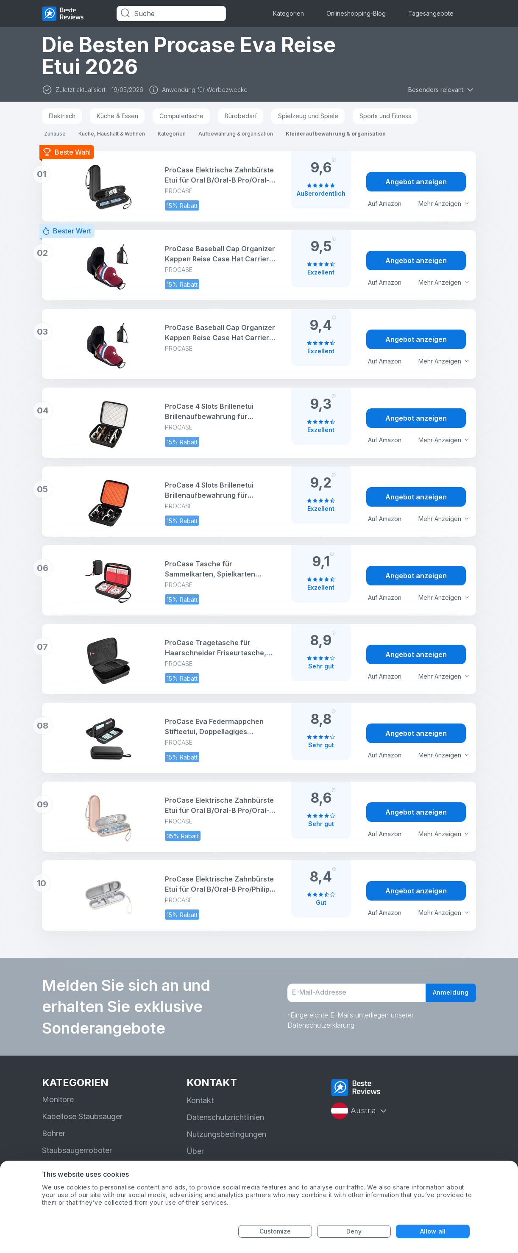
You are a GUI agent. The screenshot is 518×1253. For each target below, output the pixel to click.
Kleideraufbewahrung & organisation (336, 133)
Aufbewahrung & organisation (235, 133)
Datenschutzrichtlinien (225, 1117)
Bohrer (53, 1133)
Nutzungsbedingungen (226, 1134)
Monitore (58, 1099)
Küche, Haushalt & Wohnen (111, 133)
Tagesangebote (431, 13)
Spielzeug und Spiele (308, 115)
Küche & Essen (117, 115)
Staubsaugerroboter (77, 1150)
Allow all (433, 1231)
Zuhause (55, 133)
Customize (275, 1231)
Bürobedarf (241, 115)
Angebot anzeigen (416, 181)
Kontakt (200, 1100)
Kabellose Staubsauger (82, 1116)
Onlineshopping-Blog (356, 13)
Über (195, 1151)
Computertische (181, 115)
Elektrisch (62, 115)
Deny (354, 1231)
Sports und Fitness (385, 115)
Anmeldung (448, 993)
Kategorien (288, 13)
